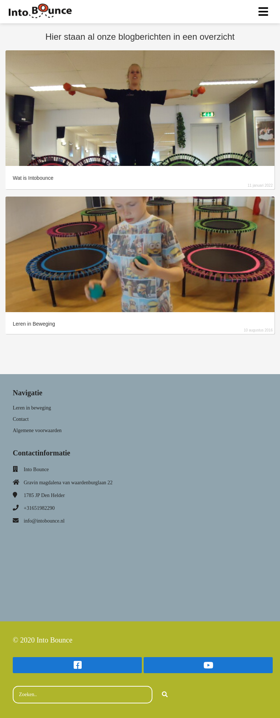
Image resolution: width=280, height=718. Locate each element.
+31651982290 (39, 508)
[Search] (165, 694)
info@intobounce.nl (44, 521)
